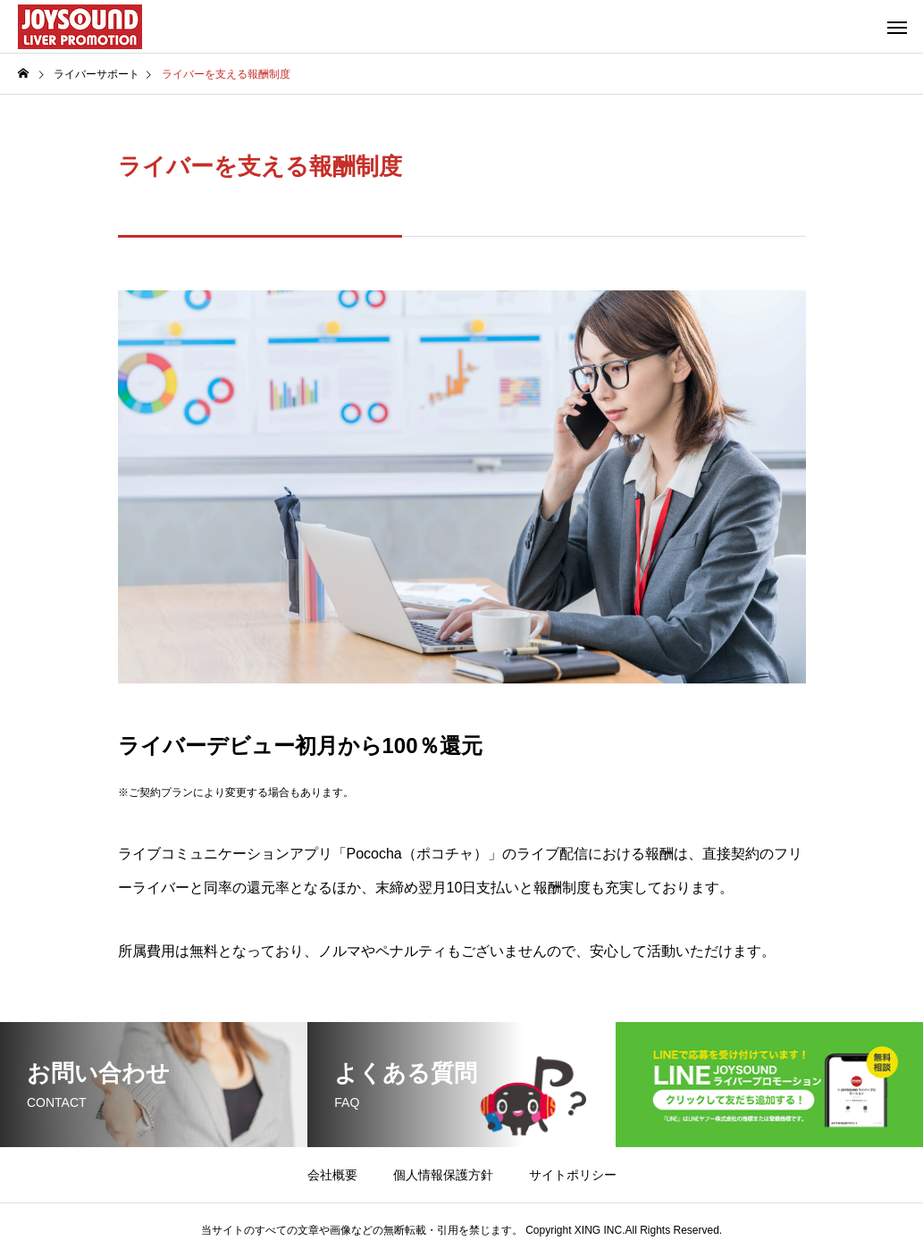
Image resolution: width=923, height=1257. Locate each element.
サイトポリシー (573, 1175)
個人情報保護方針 (443, 1175)
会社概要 (332, 1175)
